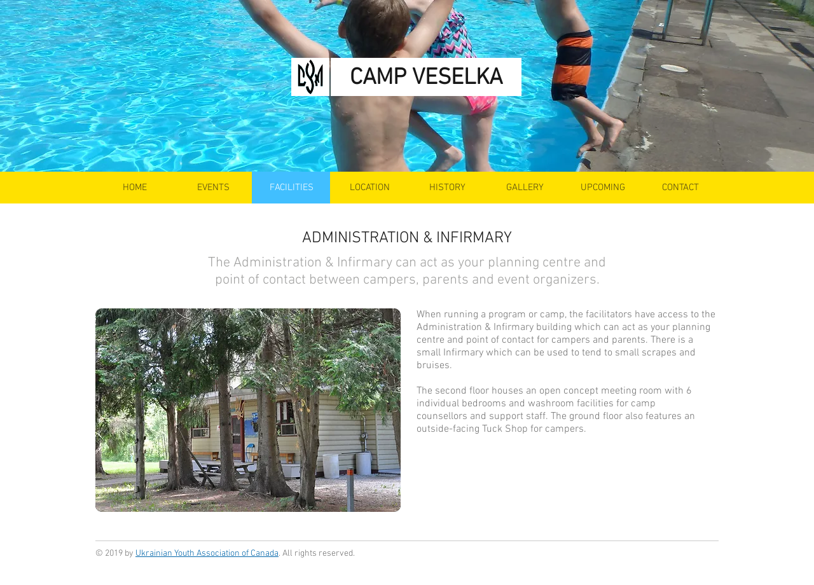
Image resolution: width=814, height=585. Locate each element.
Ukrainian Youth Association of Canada (207, 553)
